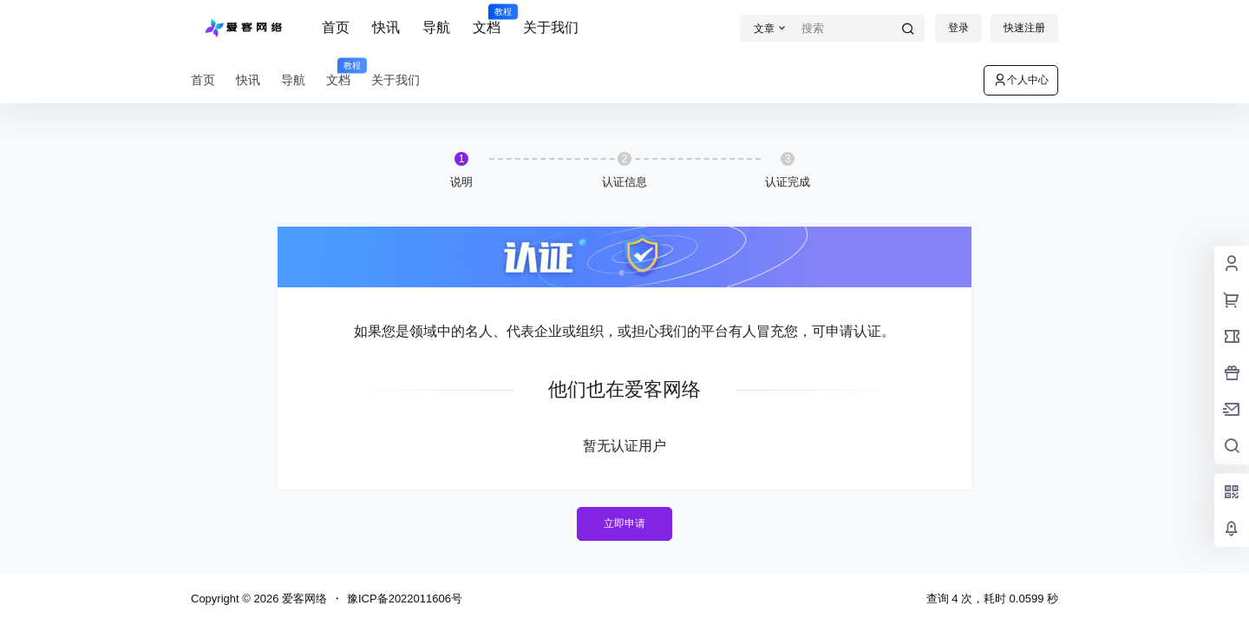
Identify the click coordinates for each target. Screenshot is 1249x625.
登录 (958, 28)
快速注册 (1024, 28)
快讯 (386, 27)
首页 (336, 27)
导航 (436, 27)
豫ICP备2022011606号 (404, 598)
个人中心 (1021, 79)
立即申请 (624, 523)
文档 (486, 20)
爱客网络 (302, 598)
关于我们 (551, 27)
